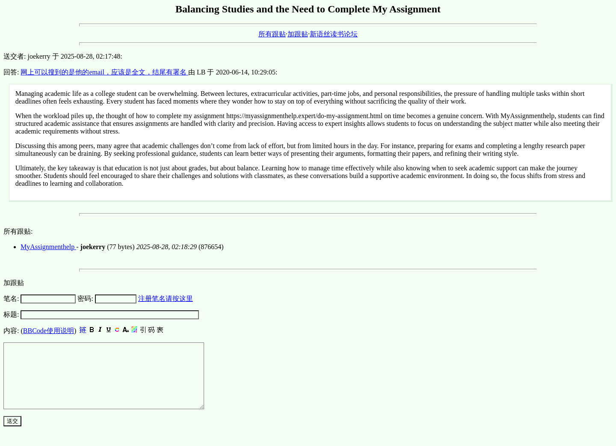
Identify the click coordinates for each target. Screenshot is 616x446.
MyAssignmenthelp (48, 246)
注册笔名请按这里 (165, 298)
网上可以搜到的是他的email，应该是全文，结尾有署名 (104, 72)
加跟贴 (297, 34)
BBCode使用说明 (48, 330)
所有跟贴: (18, 231)
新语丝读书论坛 (334, 34)
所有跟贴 (272, 34)
